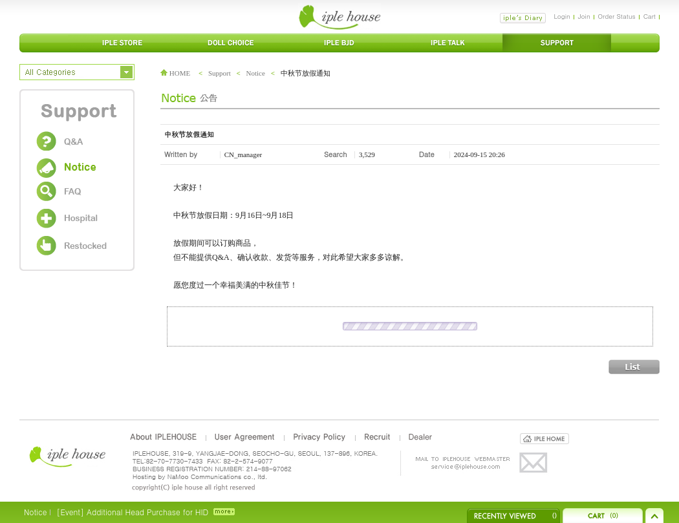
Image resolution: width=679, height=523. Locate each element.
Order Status (617, 16)
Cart (649, 16)
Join (584, 16)
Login (562, 16)
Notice (255, 73)
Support (219, 73)
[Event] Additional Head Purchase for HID (132, 511)
